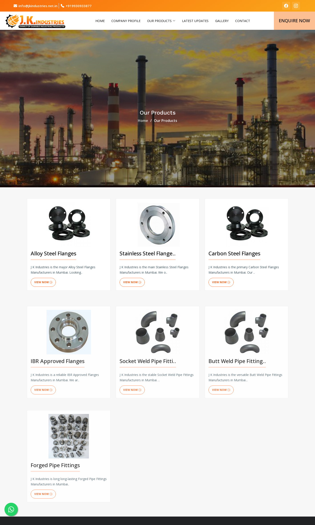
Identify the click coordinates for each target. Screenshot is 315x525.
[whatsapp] (11, 509)
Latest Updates (195, 21)
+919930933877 (79, 6)
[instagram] (296, 6)
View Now (43, 282)
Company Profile (125, 21)
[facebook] (286, 6)
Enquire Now (294, 21)
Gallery (222, 21)
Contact (242, 21)
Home (100, 21)
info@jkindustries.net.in (37, 6)
